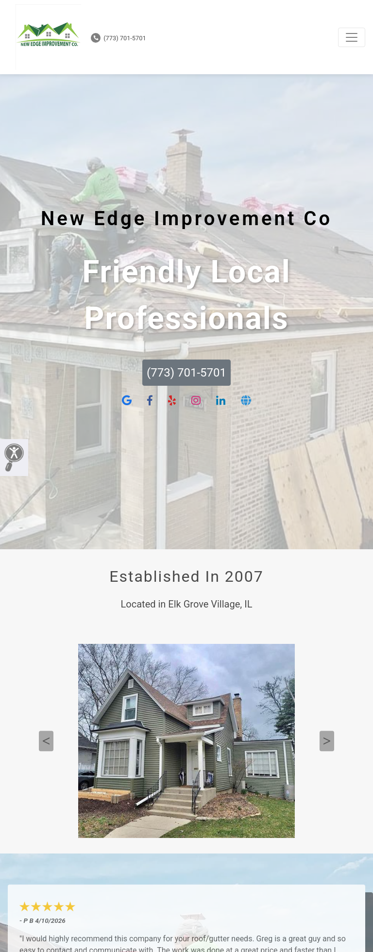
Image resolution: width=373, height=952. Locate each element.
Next (327, 741)
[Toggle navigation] (351, 37)
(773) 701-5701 (118, 38)
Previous (46, 741)
